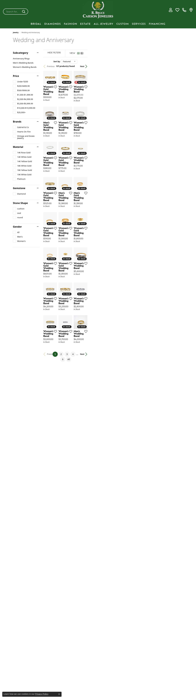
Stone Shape (20, 203)
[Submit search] (24, 11)
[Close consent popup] (59, 694)
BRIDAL (36, 24)
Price (16, 76)
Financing (157, 24)
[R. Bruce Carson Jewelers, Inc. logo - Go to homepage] (98, 10)
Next (178, 66)
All (129, 554)
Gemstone (19, 188)
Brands (17, 121)
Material (18, 147)
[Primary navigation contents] (98, 24)
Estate (85, 24)
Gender (17, 226)
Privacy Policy (41, 694)
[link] (184, 10)
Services (139, 24)
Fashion (70, 24)
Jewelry (16, 32)
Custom (122, 24)
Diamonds (52, 24)
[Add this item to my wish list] (86, 118)
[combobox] (12, 11)
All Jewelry (103, 24)
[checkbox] (20, 81)
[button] (170, 10)
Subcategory (20, 53)
